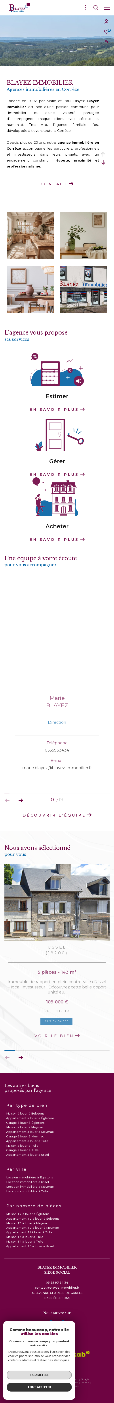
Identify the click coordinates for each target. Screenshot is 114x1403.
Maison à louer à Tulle (22, 1145)
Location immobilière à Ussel (27, 1182)
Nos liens (41, 1385)
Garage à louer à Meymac (25, 1136)
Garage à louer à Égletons (25, 1122)
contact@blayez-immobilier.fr (57, 1287)
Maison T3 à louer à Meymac (27, 1223)
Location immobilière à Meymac (30, 1186)
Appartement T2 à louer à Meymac (32, 1227)
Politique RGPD (57, 1385)
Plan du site (49, 1382)
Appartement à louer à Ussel (27, 1154)
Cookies (74, 1386)
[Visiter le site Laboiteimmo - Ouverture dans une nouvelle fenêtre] (57, 1394)
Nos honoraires (31, 1382)
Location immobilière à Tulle (27, 1191)
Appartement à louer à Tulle (27, 1141)
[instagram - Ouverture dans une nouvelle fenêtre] (63, 1324)
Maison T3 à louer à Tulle (24, 1237)
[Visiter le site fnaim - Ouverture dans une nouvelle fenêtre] (46, 1355)
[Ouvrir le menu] (107, 7)
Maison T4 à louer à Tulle (24, 1241)
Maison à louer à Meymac (25, 1127)
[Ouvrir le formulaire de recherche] (95, 7)
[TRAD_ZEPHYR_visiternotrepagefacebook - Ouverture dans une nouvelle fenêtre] (51, 1324)
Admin (86, 1382)
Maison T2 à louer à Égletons (27, 1214)
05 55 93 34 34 (57, 1282)
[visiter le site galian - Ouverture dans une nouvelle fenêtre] (55, 1365)
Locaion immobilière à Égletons (29, 1177)
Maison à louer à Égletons (25, 1113)
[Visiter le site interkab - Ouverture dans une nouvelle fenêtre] (72, 1354)
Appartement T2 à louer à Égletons (32, 1218)
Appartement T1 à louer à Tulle (29, 1232)
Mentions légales (69, 1382)
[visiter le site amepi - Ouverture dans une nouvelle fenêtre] (29, 1355)
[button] (21, 1057)
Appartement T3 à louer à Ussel (30, 1246)
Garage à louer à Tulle (22, 1150)
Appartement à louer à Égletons (30, 1118)
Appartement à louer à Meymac (30, 1131)
